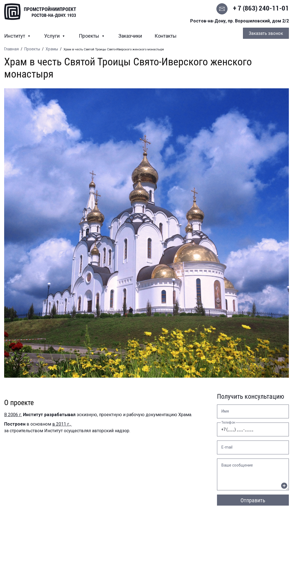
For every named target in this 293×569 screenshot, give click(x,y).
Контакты (166, 36)
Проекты (89, 36)
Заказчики (130, 36)
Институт (15, 36)
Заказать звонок (266, 33)
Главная (11, 49)
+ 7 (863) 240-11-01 (261, 8)
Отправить (252, 500)
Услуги (52, 36)
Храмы (52, 49)
